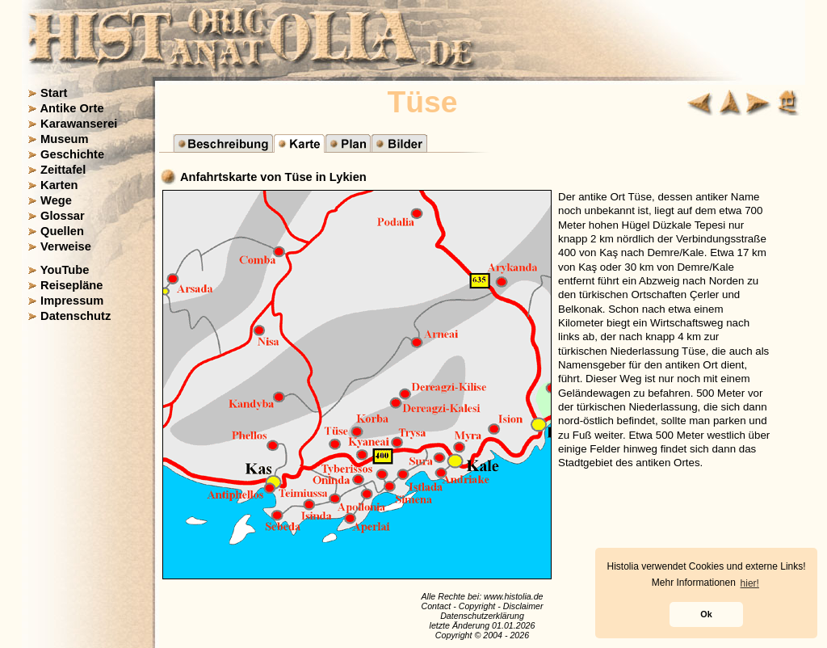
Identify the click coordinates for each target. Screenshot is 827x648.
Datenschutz (75, 315)
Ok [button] (706, 614)
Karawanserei (78, 123)
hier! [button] (750, 583)
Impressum (71, 300)
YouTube (65, 269)
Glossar (62, 215)
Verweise (65, 246)
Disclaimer (523, 606)
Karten (59, 185)
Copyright (477, 606)
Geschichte (72, 154)
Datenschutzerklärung (482, 616)
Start (53, 92)
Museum (64, 139)
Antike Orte (72, 108)
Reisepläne (71, 285)
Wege (56, 200)
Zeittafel (63, 169)
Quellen (62, 231)
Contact (436, 606)
